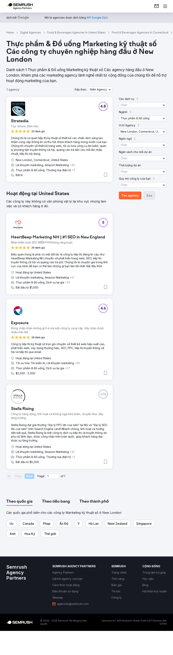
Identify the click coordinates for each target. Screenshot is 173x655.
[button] (100, 89)
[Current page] (52, 476)
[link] (156, 6)
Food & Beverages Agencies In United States (76, 32)
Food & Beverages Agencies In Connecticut (140, 32)
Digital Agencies (30, 32)
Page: (41, 476)
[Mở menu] (165, 6)
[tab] (19, 502)
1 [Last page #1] (64, 476)
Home (10, 32)
